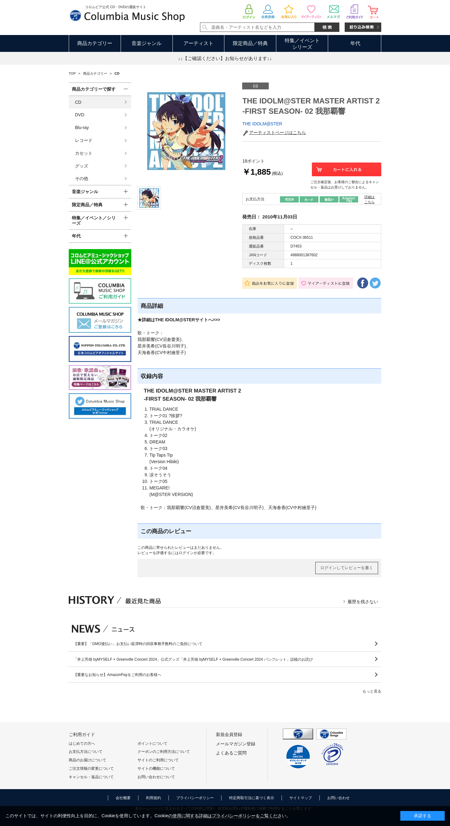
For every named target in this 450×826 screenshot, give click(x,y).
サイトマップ (300, 798)
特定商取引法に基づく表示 (251, 798)
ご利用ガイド (82, 734)
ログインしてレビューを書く (346, 567)
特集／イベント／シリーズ (94, 220)
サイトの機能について (156, 768)
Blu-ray (82, 127)
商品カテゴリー (94, 43)
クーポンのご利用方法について (164, 751)
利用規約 (153, 798)
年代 (355, 43)
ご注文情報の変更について (91, 768)
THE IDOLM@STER (262, 123)
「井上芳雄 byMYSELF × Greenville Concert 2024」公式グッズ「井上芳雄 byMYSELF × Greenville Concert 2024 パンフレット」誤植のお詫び (193, 659)
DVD (79, 114)
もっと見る (371, 691)
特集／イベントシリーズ (302, 44)
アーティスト (198, 43)
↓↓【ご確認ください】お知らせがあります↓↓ (225, 58)
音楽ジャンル (147, 43)
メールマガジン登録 (235, 743)
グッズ (81, 165)
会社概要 (123, 798)
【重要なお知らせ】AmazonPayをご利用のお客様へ (117, 675)
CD (78, 102)
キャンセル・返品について (91, 777)
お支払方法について (85, 751)
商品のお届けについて (87, 760)
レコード (83, 140)
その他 (81, 178)
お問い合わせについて (156, 777)
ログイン (186, 553)
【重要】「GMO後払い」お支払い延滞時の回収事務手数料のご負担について (137, 644)
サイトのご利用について (158, 760)
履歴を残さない (363, 601)
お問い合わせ (338, 798)
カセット (83, 153)
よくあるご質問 (231, 752)
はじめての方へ (82, 743)
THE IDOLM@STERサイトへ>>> (187, 319)
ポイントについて (153, 743)
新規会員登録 (229, 734)
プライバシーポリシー (195, 798)
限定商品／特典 (250, 43)
